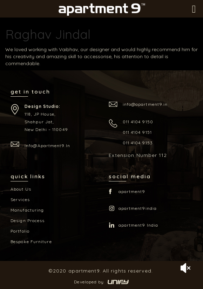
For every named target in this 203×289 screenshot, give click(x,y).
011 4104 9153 (138, 142)
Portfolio (20, 231)
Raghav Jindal (48, 34)
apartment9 (132, 191)
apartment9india (138, 208)
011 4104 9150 (138, 121)
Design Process (28, 220)
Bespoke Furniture (31, 241)
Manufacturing (27, 210)
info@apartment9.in (47, 145)
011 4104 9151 (137, 132)
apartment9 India (138, 225)
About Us (21, 189)
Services (20, 199)
